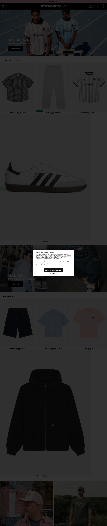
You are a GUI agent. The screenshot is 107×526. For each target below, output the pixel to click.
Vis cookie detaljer (53, 273)
